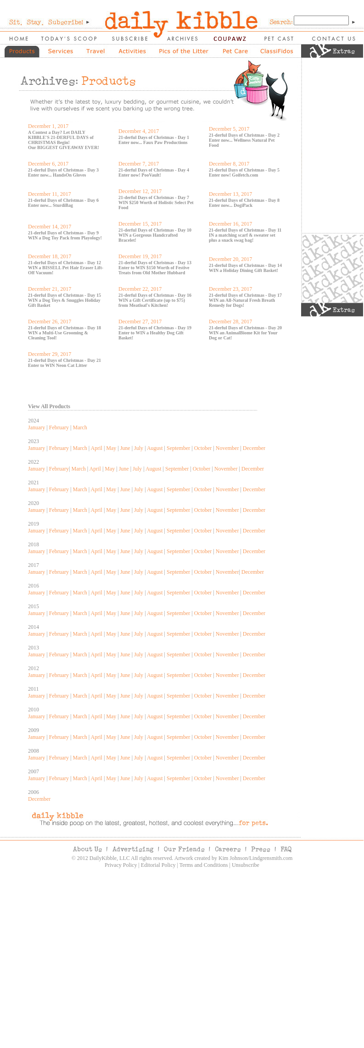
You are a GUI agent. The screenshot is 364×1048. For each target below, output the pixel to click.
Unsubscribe (245, 865)
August (155, 448)
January (36, 427)
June (125, 448)
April (96, 448)
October (203, 448)
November (227, 448)
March (80, 427)
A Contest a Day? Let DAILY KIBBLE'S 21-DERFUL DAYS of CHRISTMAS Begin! (61, 137)
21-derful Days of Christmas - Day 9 (63, 232)
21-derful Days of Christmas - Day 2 (244, 135)
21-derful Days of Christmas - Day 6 (63, 200)
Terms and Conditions (203, 865)
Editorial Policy (158, 865)
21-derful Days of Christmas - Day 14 (245, 265)
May (111, 448)
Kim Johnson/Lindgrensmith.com (255, 858)
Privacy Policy (121, 865)
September (178, 448)
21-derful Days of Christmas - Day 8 (244, 200)
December (254, 448)
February (59, 427)
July (138, 448)
